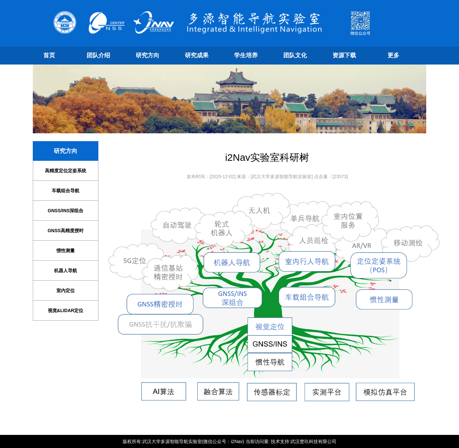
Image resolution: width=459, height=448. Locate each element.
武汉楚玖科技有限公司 (313, 441)
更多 (393, 55)
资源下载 (344, 55)
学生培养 (246, 55)
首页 (49, 55)
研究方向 (147, 55)
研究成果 (197, 55)
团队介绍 (98, 55)
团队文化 (295, 55)
